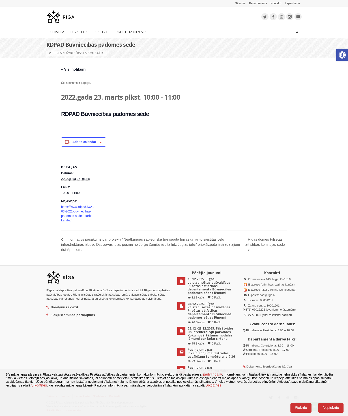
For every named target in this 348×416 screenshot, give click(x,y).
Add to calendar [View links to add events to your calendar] (84, 142)
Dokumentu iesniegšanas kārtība (269, 366)
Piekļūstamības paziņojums (70, 315)
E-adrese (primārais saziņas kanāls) (271, 284)
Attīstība (56, 32)
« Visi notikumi (73, 69)
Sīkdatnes (39, 385)
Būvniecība (79, 32)
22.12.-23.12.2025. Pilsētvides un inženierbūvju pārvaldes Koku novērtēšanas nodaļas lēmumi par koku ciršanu (211, 333)
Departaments (258, 3)
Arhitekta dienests (131, 32)
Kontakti (276, 3)
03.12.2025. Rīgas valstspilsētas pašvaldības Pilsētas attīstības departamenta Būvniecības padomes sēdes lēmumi (210, 311)
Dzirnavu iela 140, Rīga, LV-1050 (269, 279)
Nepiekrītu (331, 408)
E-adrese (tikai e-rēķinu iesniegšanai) (271, 289)
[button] (342, 55)
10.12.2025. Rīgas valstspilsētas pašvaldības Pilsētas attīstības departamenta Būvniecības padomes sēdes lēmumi (210, 286)
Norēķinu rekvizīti (62, 307)
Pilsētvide (102, 32)
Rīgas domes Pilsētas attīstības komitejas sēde (265, 241)
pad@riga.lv (267, 295)
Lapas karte (292, 3)
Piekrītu (301, 408)
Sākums (240, 3)
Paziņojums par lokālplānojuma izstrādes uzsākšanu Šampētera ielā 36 (211, 353)
